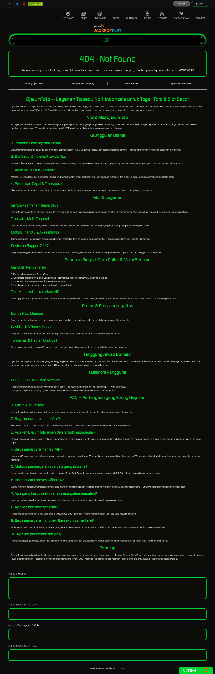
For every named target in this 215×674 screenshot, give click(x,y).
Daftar (199, 4)
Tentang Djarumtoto (34, 83)
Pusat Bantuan (132, 83)
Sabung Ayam (181, 16)
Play (116, 31)
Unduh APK (35, 4)
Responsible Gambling (83, 83)
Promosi (200, 16)
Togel (116, 16)
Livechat (196, 670)
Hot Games (68, 16)
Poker (147, 16)
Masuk (181, 4)
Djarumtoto (100, 668)
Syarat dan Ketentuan (181, 83)
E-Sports (162, 16)
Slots (84, 16)
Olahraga (131, 16)
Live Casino (100, 16)
